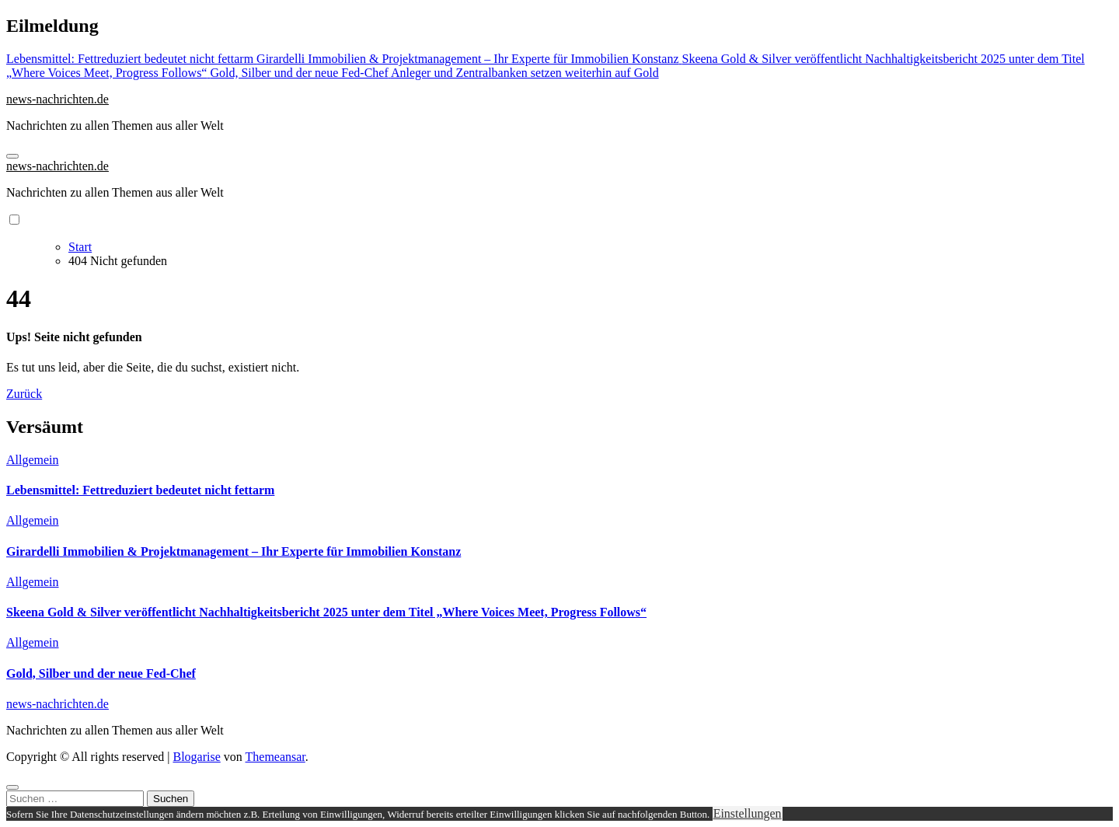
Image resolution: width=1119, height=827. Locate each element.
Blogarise (196, 756)
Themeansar (275, 756)
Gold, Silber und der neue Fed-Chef (101, 673)
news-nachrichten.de (57, 99)
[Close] (12, 787)
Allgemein (32, 459)
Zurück (24, 393)
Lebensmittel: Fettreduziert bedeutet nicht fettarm (140, 490)
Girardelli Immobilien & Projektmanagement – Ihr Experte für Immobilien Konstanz (233, 551)
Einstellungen (747, 813)
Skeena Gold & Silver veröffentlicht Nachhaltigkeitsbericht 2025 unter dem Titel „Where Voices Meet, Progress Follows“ (326, 612)
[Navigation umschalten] (12, 156)
